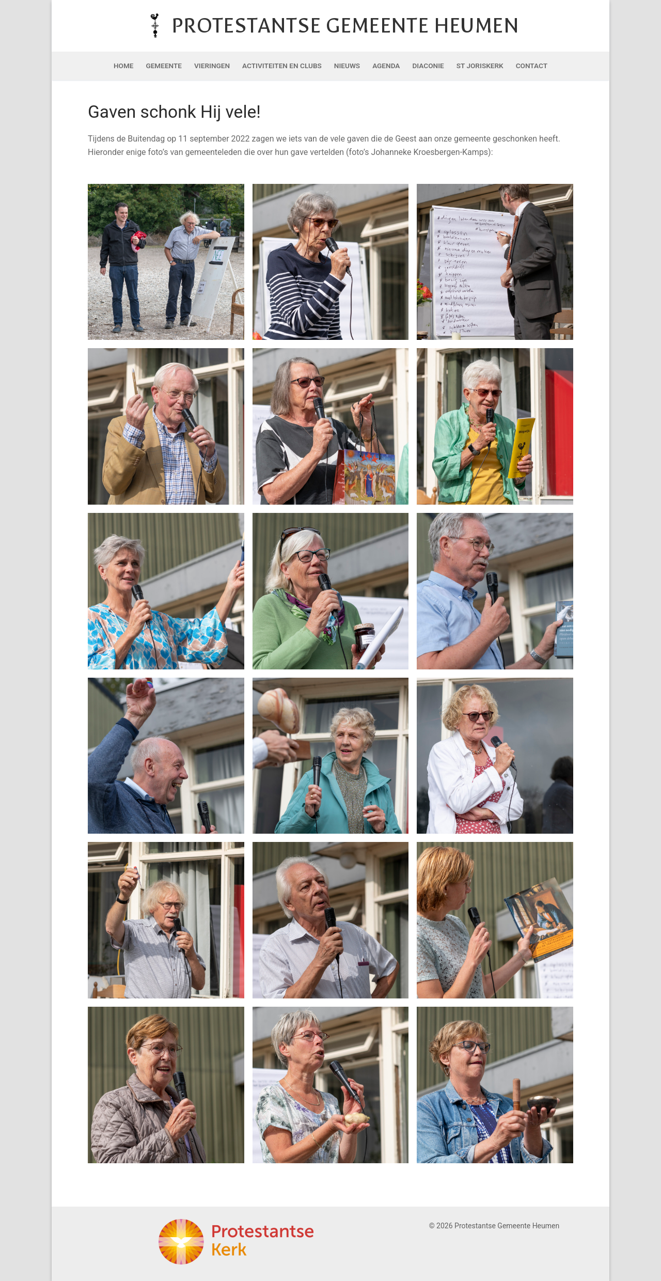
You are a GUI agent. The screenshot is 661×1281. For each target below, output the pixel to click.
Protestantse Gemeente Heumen (345, 25)
